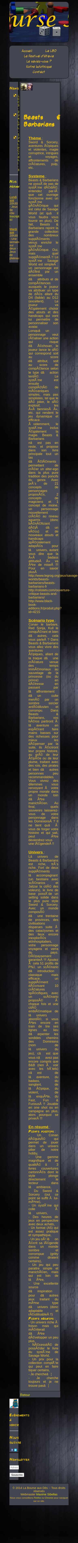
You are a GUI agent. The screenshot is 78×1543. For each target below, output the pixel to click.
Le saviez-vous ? (39, 61)
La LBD (50, 51)
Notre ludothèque (39, 67)
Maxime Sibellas (46, 1494)
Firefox (37, 1498)
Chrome (49, 1498)
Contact (39, 72)
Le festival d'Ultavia (39, 56)
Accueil (27, 51)
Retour (25, 1395)
